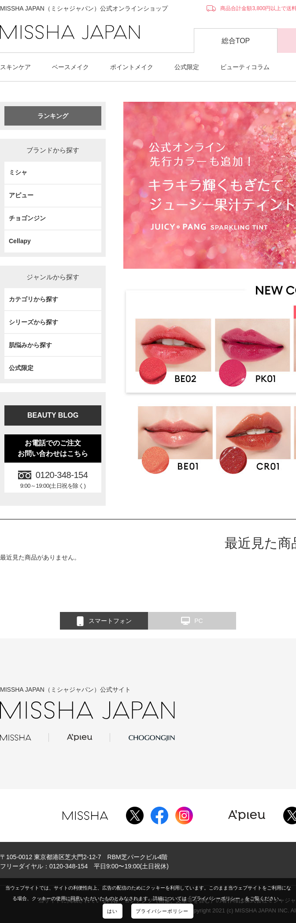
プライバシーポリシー (162, 911)
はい (112, 911)
